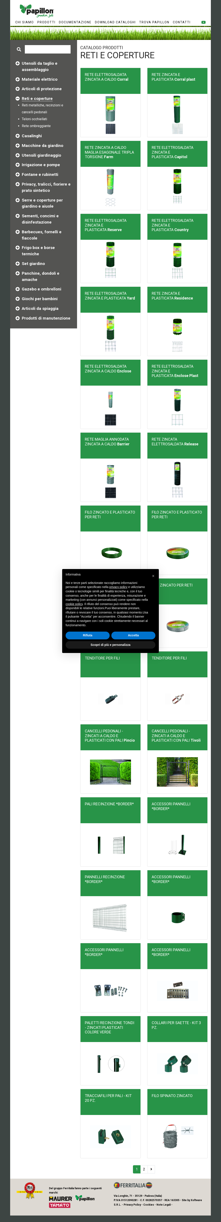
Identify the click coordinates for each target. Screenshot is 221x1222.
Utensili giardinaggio (41, 155)
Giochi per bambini (40, 298)
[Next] (151, 1169)
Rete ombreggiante (36, 126)
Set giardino (33, 263)
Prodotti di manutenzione (46, 318)
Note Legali (163, 1204)
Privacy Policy (132, 1204)
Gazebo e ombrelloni (41, 289)
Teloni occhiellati (34, 119)
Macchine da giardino (42, 145)
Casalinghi (32, 135)
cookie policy (74, 604)
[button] (153, 575)
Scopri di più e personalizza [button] (110, 644)
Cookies (148, 1204)
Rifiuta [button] (87, 635)
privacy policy (118, 587)
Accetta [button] (133, 635)
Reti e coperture (37, 98)
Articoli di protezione (42, 88)
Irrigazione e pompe (41, 164)
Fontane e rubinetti (40, 174)
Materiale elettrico (39, 79)
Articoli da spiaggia (40, 308)
